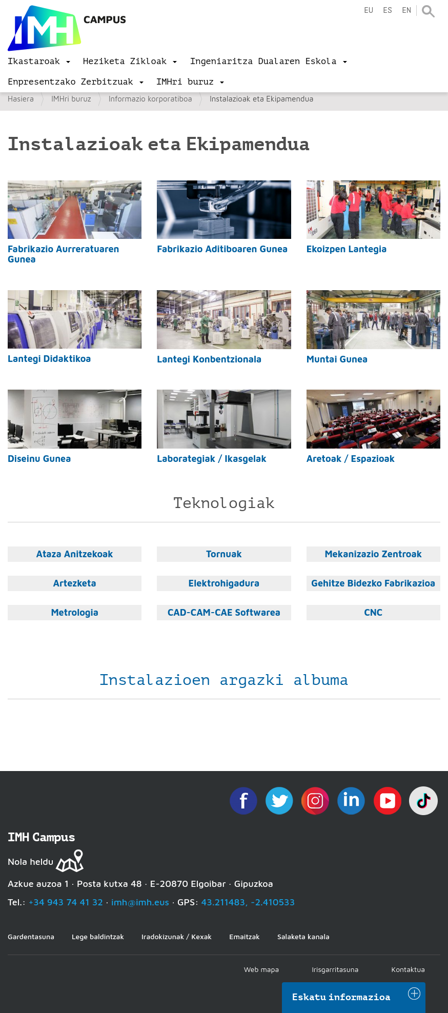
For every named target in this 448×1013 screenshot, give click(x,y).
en (406, 10)
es (387, 10)
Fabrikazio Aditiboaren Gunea (222, 249)
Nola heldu (30, 861)
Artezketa (74, 583)
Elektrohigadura (224, 583)
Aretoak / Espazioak (351, 458)
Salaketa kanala (303, 936)
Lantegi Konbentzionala (209, 359)
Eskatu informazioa (341, 997)
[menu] (39, 61)
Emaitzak (244, 936)
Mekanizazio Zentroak (373, 554)
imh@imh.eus (140, 902)
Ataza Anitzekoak (74, 554)
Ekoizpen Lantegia (347, 249)
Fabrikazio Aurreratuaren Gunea (63, 254)
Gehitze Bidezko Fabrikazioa (373, 583)
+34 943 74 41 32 (65, 902)
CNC (373, 612)
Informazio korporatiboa (150, 98)
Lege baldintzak (98, 936)
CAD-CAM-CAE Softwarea (224, 612)
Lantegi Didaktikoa (49, 358)
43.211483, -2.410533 (248, 902)
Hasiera (21, 98)
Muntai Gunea (337, 359)
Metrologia (74, 612)
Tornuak (224, 554)
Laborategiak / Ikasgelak (212, 458)
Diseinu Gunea (39, 458)
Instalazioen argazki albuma (224, 679)
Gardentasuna (31, 936)
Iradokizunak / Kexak (176, 936)
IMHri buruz (71, 98)
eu (368, 10)
